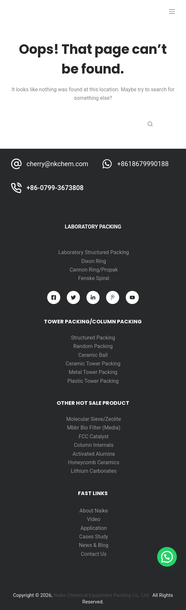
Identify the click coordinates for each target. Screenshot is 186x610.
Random (83, 346)
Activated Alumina (93, 454)
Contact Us (94, 554)
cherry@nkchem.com (57, 164)
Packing (103, 346)
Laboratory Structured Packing (93, 252)
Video (94, 519)
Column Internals (93, 445)
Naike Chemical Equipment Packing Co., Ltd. (101, 595)
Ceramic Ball (92, 355)
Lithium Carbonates (93, 471)
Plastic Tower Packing (93, 381)
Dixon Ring (93, 261)
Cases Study (93, 537)
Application (94, 528)
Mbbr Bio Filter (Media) (93, 428)
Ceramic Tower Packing (92, 363)
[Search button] (150, 124)
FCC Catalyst (94, 436)
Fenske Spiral (93, 278)
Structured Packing (93, 338)
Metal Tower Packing (93, 372)
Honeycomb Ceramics (93, 462)
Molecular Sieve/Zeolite (93, 419)
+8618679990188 (143, 164)
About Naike (93, 511)
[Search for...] (93, 124)
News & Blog (93, 545)
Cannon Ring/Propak (93, 270)
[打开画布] (172, 11)
